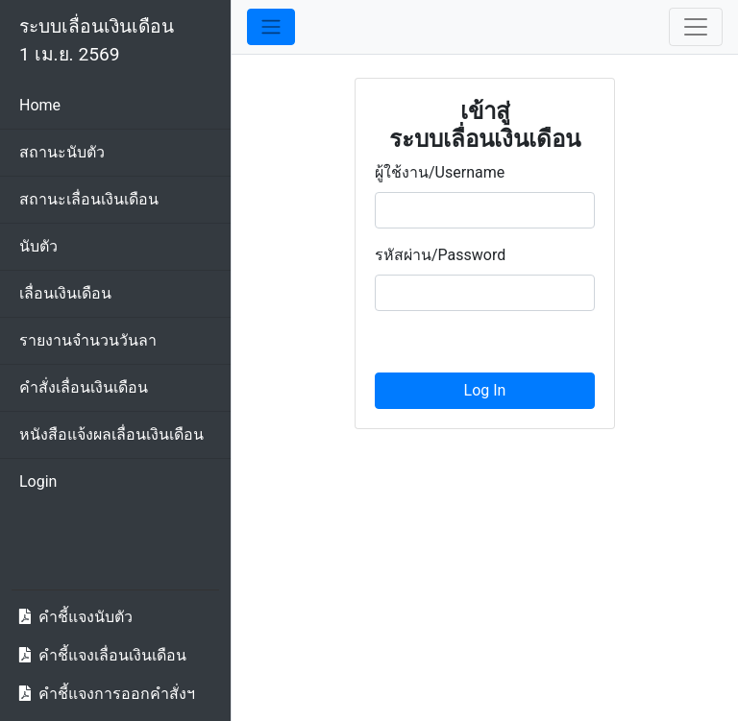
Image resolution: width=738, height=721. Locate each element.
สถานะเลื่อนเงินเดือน (89, 199)
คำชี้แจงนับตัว (85, 617)
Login (38, 481)
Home (40, 105)
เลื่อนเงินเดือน (65, 293)
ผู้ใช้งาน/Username (439, 172)
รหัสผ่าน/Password (440, 255)
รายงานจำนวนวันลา (88, 340)
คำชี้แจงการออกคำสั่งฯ (116, 694)
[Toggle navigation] (696, 27)
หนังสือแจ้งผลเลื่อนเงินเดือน (111, 434)
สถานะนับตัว (62, 152)
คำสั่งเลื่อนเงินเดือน (83, 387)
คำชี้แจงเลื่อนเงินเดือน (112, 655)
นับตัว (38, 246)
